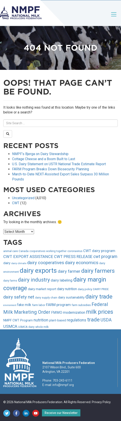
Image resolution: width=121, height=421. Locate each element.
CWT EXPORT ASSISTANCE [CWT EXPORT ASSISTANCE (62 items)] (28, 256)
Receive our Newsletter (61, 413)
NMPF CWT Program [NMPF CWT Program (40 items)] (18, 320)
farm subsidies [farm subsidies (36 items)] (81, 305)
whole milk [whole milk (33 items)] (42, 326)
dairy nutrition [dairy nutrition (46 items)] (67, 289)
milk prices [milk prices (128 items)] (99, 311)
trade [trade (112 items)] (93, 319)
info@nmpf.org (63, 385)
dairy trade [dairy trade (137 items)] (98, 296)
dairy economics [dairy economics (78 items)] (81, 262)
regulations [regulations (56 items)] (76, 320)
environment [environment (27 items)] (9, 305)
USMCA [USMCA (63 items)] (10, 326)
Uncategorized (23, 198)
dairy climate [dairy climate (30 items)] (18, 263)
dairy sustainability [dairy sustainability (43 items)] (71, 297)
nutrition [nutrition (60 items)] (41, 320)
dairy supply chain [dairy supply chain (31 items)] (46, 297)
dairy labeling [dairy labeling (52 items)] (61, 280)
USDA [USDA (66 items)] (106, 320)
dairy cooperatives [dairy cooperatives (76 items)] (45, 262)
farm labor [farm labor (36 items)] (38, 305)
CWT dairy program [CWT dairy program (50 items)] (99, 251)
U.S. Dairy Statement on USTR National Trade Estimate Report (59, 164)
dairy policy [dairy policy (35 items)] (85, 289)
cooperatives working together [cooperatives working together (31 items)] (48, 251)
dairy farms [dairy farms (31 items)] (10, 280)
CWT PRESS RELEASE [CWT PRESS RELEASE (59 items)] (73, 256)
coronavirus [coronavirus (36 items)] (74, 251)
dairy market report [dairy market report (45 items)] (42, 289)
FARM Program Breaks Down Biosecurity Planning (50, 169)
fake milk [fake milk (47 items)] (24, 305)
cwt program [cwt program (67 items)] (105, 256)
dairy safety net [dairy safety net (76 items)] (18, 297)
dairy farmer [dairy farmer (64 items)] (69, 271)
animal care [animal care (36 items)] (10, 251)
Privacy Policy (101, 402)
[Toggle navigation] (113, 18)
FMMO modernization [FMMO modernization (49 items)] (68, 312)
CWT (15, 203)
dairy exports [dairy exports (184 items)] (38, 270)
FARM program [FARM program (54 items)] (58, 304)
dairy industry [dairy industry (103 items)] (34, 280)
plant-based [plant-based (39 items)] (57, 320)
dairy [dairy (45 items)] (6, 263)
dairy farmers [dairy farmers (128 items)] (98, 270)
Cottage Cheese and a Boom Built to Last (43, 159)
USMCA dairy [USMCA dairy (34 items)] (26, 326)
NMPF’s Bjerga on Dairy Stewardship (40, 154)
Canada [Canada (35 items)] (24, 251)
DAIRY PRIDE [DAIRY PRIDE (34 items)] (101, 289)
